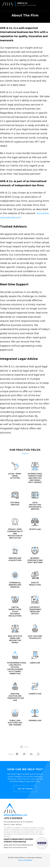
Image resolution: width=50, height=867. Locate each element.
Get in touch (25, 789)
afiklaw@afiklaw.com (15, 815)
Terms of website (25, 860)
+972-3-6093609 (13, 818)
